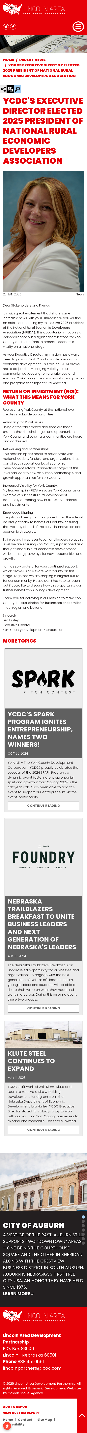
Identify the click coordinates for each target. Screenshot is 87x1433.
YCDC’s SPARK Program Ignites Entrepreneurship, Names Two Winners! (40, 729)
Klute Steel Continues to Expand (31, 1061)
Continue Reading (43, 805)
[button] (1, 1230)
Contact (25, 1419)
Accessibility (14, 1424)
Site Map (44, 1419)
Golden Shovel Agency (25, 1393)
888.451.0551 (31, 1362)
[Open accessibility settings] (7, 1426)
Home (8, 1419)
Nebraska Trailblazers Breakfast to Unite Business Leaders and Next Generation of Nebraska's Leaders (42, 924)
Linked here (52, 318)
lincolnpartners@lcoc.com (32, 1368)
